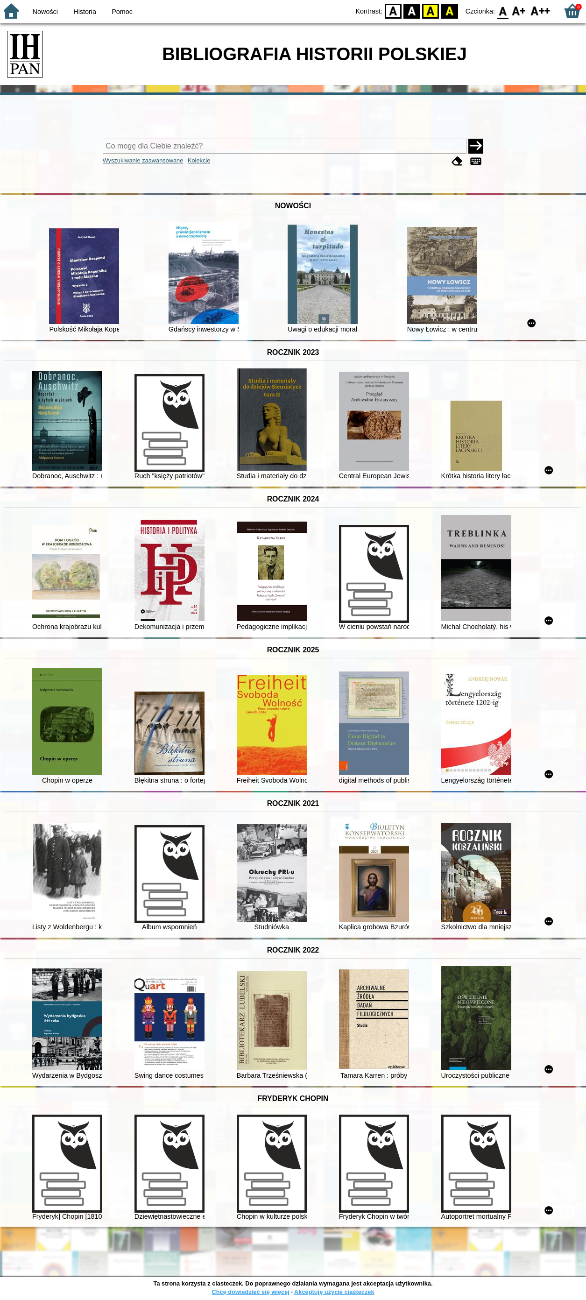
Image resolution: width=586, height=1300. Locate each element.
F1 (519, 10)
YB (431, 10)
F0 (502, 10)
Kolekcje (199, 160)
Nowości (45, 11)
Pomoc (122, 11)
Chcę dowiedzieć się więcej (250, 1291)
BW (412, 10)
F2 (540, 10)
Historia (84, 11)
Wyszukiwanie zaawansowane (143, 160)
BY (449, 10)
